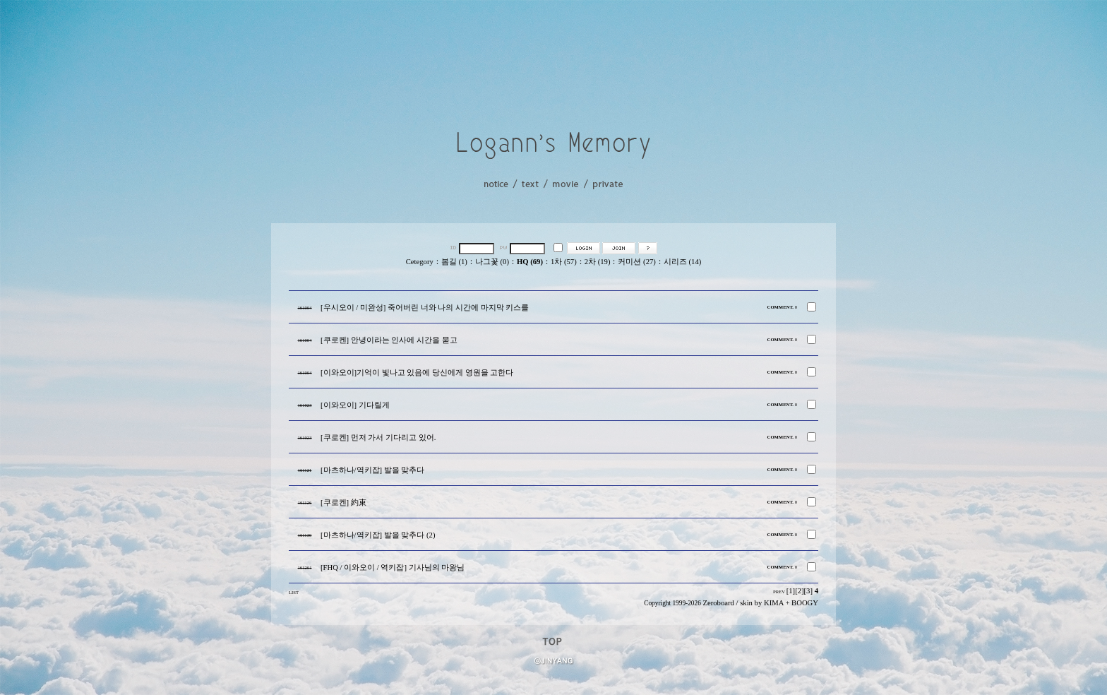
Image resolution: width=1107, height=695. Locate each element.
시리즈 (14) (682, 262)
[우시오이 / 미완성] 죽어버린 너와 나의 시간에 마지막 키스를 (425, 307)
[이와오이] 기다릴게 (355, 405)
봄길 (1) (454, 262)
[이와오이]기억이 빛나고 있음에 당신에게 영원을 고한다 (417, 372)
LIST (294, 592)
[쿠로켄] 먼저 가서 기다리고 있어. (378, 437)
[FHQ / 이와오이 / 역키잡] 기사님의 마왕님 (393, 567)
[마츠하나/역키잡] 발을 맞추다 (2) (378, 535)
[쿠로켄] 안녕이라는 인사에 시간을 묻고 (389, 340)
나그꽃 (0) (492, 262)
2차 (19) (598, 262)
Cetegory (419, 262)
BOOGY (804, 603)
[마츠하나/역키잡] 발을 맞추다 (372, 470)
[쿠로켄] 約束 (343, 502)
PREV (779, 591)
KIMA (774, 603)
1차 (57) (564, 262)
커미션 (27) (636, 262)
